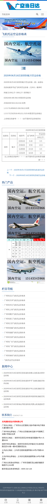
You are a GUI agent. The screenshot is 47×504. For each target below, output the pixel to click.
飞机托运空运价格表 (12, 360)
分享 (6, 501)
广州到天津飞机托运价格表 (14, 300)
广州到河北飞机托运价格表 (14, 305)
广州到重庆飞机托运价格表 (14, 314)
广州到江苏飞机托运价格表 (14, 323)
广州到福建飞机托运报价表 (14, 333)
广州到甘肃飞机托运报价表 (14, 337)
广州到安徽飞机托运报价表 (14, 328)
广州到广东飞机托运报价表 (14, 342)
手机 (18, 501)
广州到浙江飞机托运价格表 (14, 319)
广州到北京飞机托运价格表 (14, 296)
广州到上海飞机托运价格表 (14, 310)
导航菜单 (6, 14)
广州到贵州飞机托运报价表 (14, 351)
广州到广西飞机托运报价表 (14, 346)
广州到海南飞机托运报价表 (14, 356)
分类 (29, 501)
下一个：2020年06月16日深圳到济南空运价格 (27, 175)
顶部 (41, 501)
